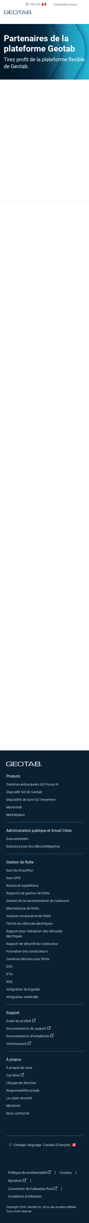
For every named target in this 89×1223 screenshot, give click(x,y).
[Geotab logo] (18, 16)
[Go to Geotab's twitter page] (25, 1159)
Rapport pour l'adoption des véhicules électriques (34, 933)
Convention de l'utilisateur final (33, 1188)
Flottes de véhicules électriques (29, 923)
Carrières (39, 1075)
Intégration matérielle (22, 997)
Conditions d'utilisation (25, 1196)
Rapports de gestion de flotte (28, 893)
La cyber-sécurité (19, 1098)
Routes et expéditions (22, 885)
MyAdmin (13, 1106)
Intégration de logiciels (23, 989)
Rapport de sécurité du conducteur (32, 944)
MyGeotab (14, 807)
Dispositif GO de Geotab (24, 792)
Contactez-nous (65, 4)
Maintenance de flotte (22, 908)
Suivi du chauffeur (19, 870)
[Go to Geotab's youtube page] (53, 1159)
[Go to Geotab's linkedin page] (39, 1159)
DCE (9, 966)
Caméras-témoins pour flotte (27, 959)
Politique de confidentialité (30, 1172)
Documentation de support (44, 1028)
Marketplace (15, 815)
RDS (9, 982)
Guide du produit (44, 1020)
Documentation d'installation (44, 1035)
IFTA (9, 974)
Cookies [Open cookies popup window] (66, 1173)
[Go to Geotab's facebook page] (11, 1159)
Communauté (42, 1043)
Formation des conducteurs (27, 951)
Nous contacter (17, 1113)
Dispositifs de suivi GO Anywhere (30, 799)
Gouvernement (17, 839)
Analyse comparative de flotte (28, 916)
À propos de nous (19, 1068)
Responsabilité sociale (22, 1090)
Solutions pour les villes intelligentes (33, 846)
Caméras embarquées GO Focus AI (32, 784)
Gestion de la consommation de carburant (37, 901)
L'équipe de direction (21, 1083)
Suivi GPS (13, 878)
